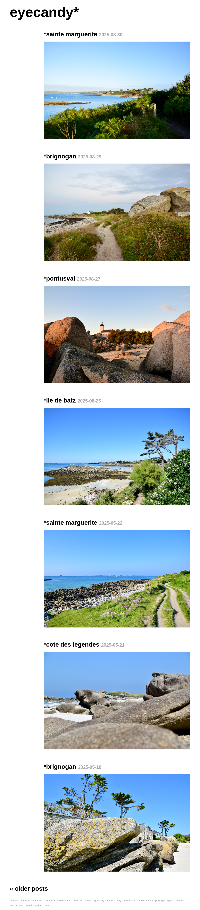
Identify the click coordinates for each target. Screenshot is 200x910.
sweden (179, 900)
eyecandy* (44, 12)
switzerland (16, 905)
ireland (110, 900)
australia (25, 900)
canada (48, 900)
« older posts (29, 888)
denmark (78, 900)
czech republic (62, 900)
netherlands (130, 900)
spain (170, 900)
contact (14, 900)
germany (99, 900)
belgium (36, 900)
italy (118, 900)
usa (47, 905)
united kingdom (33, 905)
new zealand (146, 900)
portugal (160, 900)
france (88, 900)
